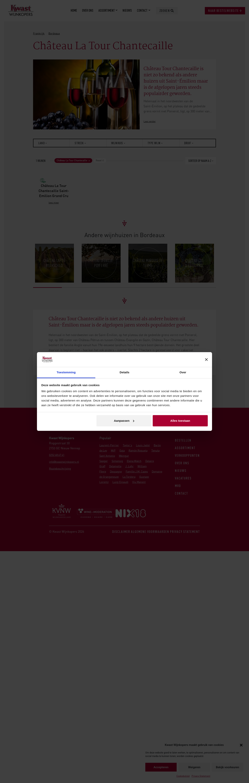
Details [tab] (124, 372)
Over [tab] (183, 372)
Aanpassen (124, 420)
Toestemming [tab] (66, 372)
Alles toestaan (180, 420)
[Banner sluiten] (206, 359)
